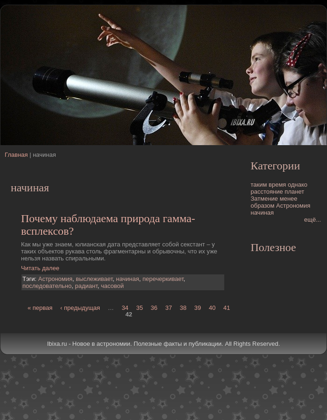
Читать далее (40, 268)
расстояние (267, 191)
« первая (40, 307)
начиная (127, 278)
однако (297, 184)
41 (226, 307)
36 (154, 307)
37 (168, 307)
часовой (112, 285)
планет (294, 191)
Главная (16, 154)
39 (197, 307)
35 (139, 307)
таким (259, 184)
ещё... (312, 219)
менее (289, 198)
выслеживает (94, 278)
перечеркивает (163, 278)
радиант (86, 285)
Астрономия (55, 278)
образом (263, 205)
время (277, 184)
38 (183, 307)
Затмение (264, 198)
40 (212, 307)
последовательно (46, 285)
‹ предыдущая (80, 307)
